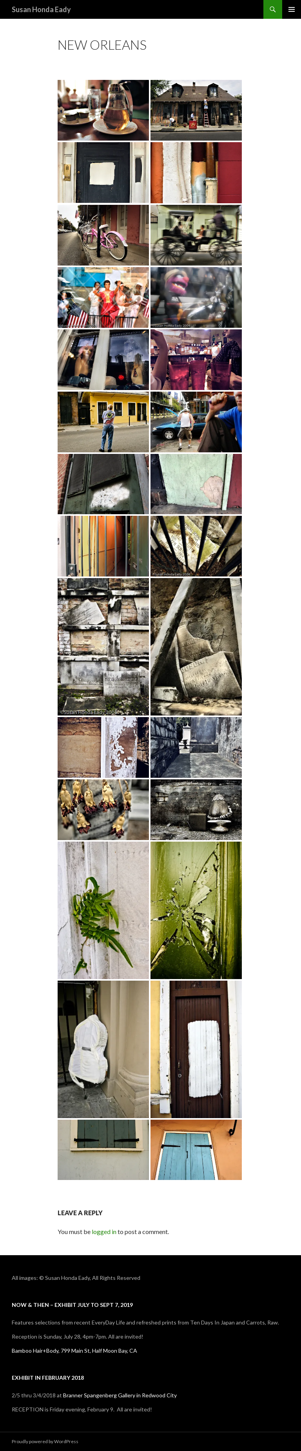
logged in (104, 1231)
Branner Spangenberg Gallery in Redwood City (120, 1395)
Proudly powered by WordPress (45, 1441)
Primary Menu (291, 9)
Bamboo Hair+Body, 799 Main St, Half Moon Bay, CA (74, 1350)
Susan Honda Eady (41, 9)
